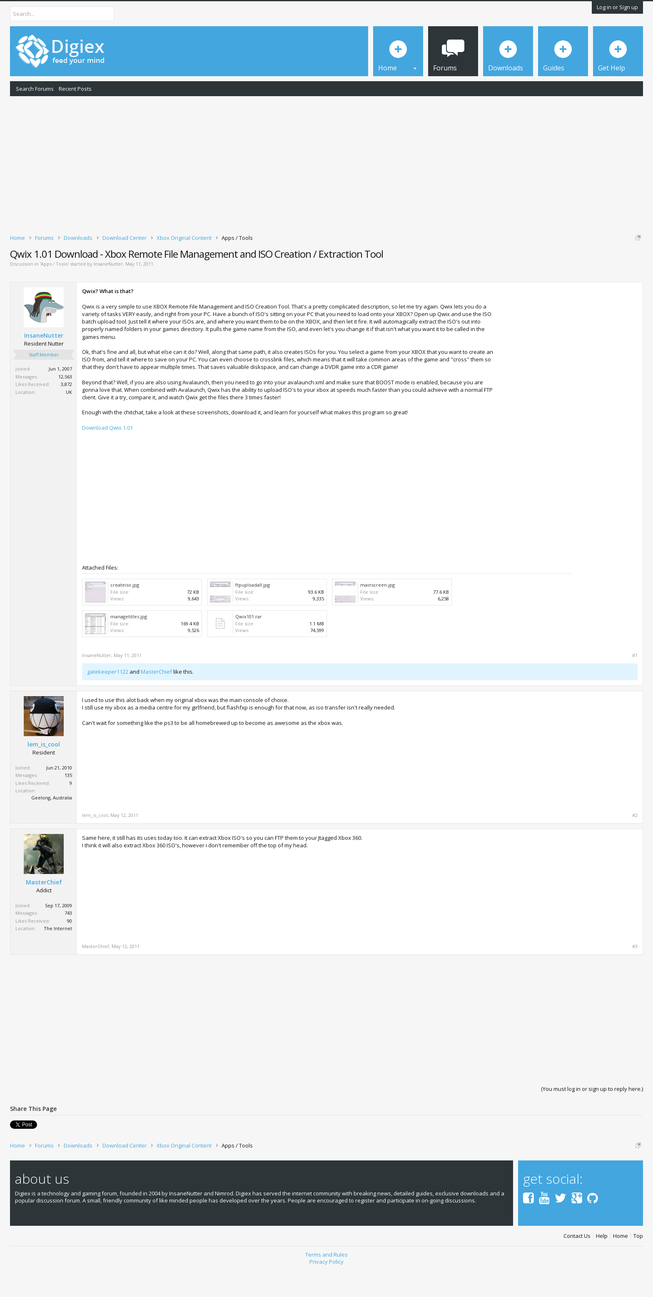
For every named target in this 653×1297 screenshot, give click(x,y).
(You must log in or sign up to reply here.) (592, 1118)
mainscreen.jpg (377, 613)
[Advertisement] (326, 163)
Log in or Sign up (617, 7)
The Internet (58, 957)
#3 (635, 975)
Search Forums (35, 88)
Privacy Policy (326, 1290)
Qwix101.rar (248, 645)
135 (68, 804)
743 (68, 942)
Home (620, 1265)
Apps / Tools (54, 293)
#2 (635, 844)
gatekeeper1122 (107, 701)
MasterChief (156, 701)
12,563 (65, 405)
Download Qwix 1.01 (107, 456)
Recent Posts (75, 88)
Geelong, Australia (51, 826)
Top (638, 1265)
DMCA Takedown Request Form (237, 262)
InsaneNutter (108, 293)
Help (602, 1265)
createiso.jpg (124, 613)
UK (69, 421)
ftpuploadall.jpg (252, 613)
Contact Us (577, 1265)
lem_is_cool (43, 773)
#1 (635, 684)
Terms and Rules (326, 1283)
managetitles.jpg (128, 645)
